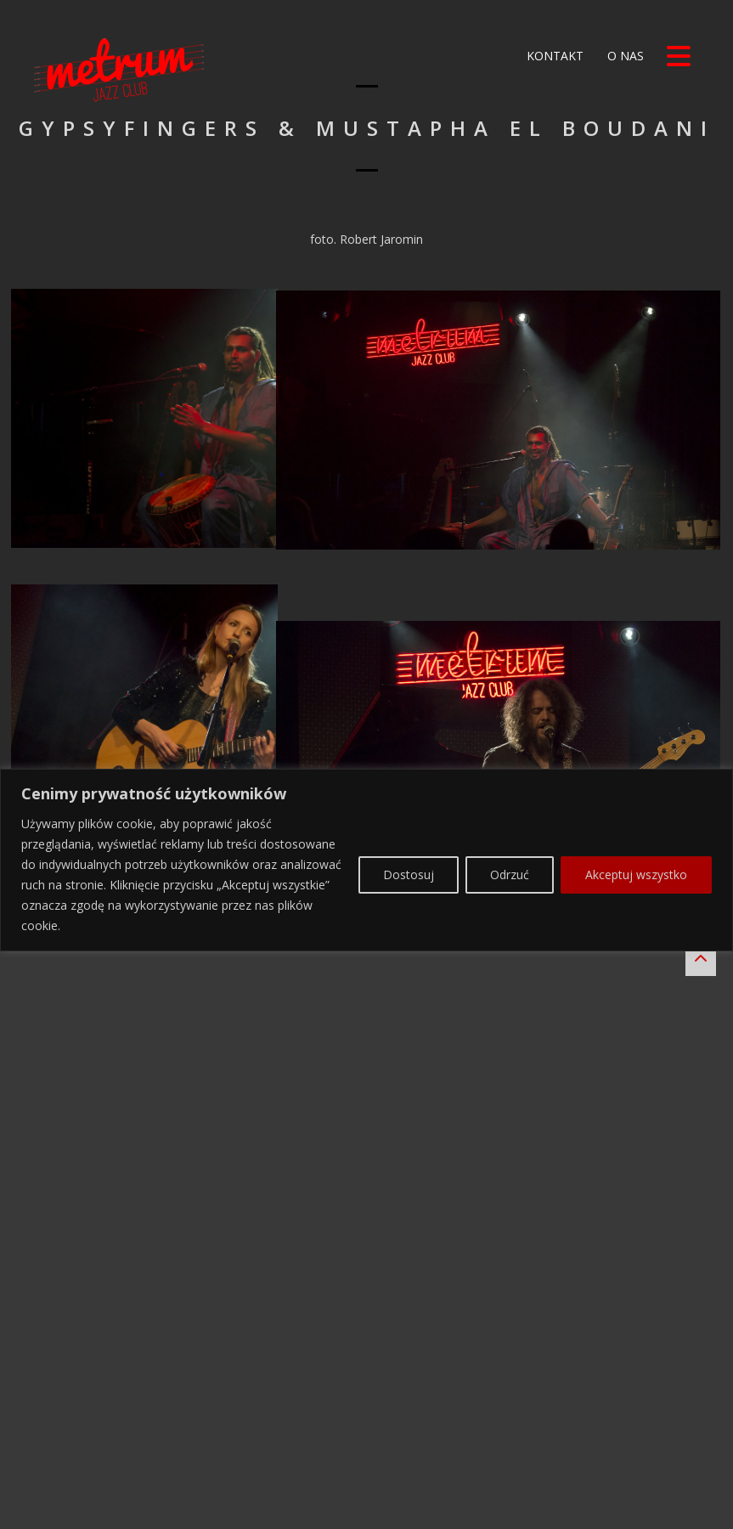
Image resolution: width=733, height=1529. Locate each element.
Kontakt (553, 56)
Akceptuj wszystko (636, 1453)
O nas (624, 56)
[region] (366, 1437)
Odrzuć (509, 1453)
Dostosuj (408, 1453)
